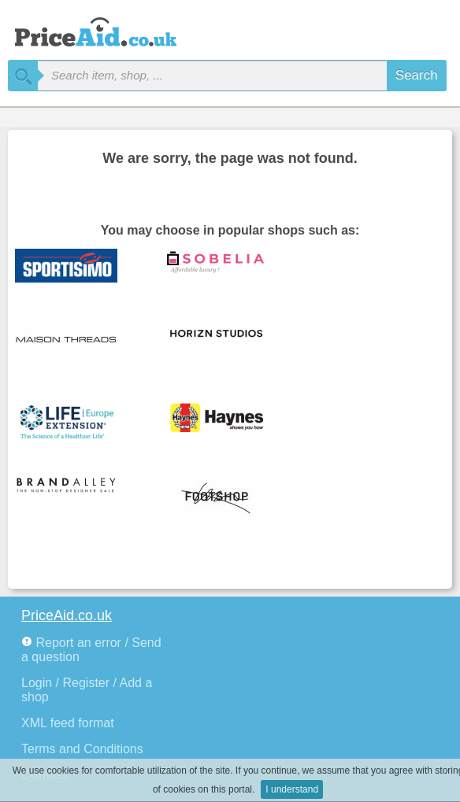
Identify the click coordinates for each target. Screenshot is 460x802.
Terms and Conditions (82, 749)
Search (416, 75)
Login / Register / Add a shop (86, 690)
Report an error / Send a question (91, 649)
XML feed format (67, 723)
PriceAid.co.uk (66, 615)
